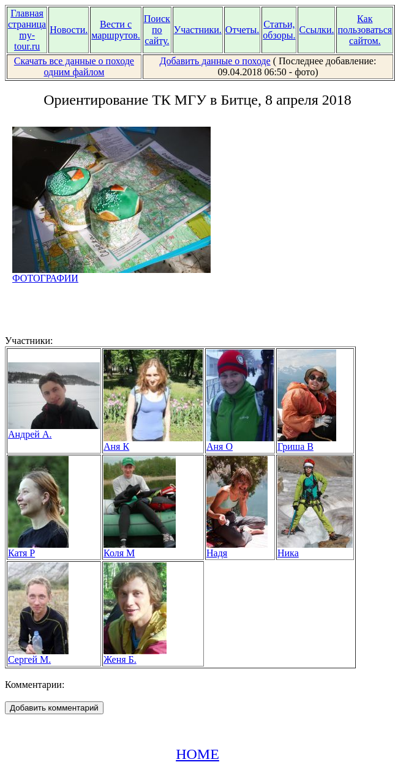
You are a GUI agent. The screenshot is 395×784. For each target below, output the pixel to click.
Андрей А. (54, 429)
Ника (315, 548)
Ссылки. (316, 29)
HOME (197, 754)
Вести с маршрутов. (115, 29)
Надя (237, 548)
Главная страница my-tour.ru (27, 29)
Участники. (198, 29)
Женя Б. (135, 655)
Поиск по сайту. (157, 29)
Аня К (153, 442)
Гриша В (306, 442)
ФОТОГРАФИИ (111, 273)
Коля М (139, 548)
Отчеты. (242, 29)
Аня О (240, 442)
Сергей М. (38, 655)
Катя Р (38, 548)
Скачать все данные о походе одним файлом (74, 66)
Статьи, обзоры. (279, 29)
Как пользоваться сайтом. (364, 29)
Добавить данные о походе (215, 61)
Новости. (69, 29)
